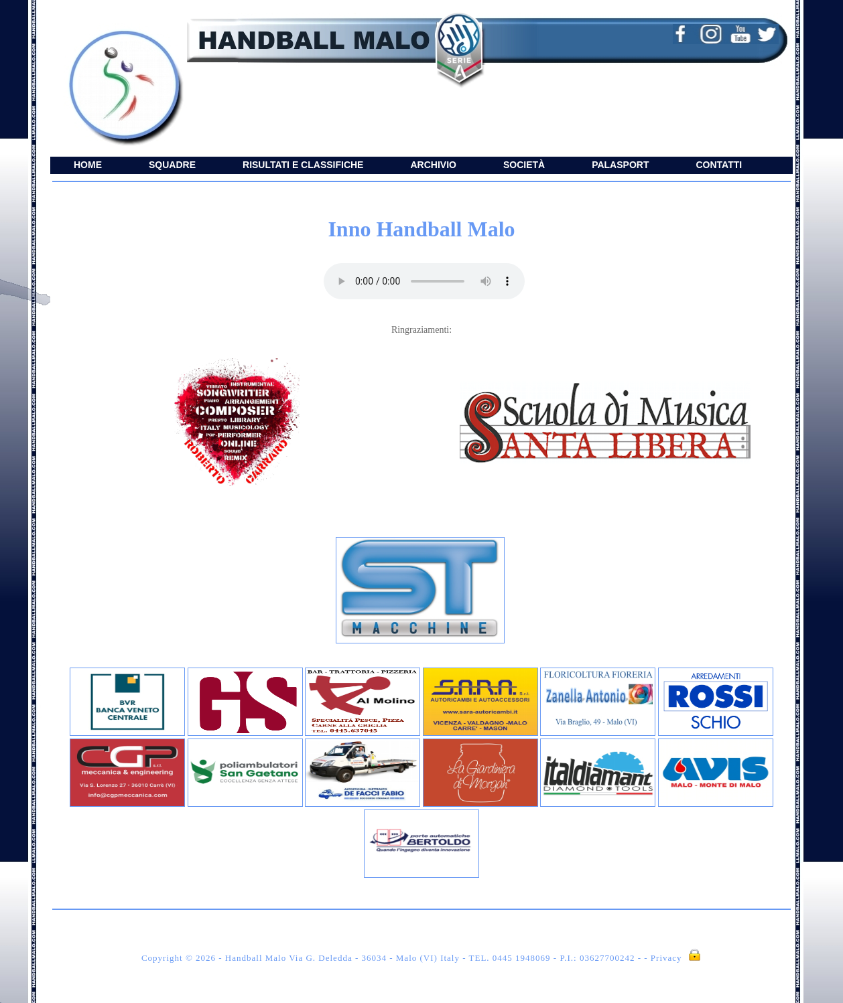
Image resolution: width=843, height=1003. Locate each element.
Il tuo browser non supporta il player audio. (424, 281)
